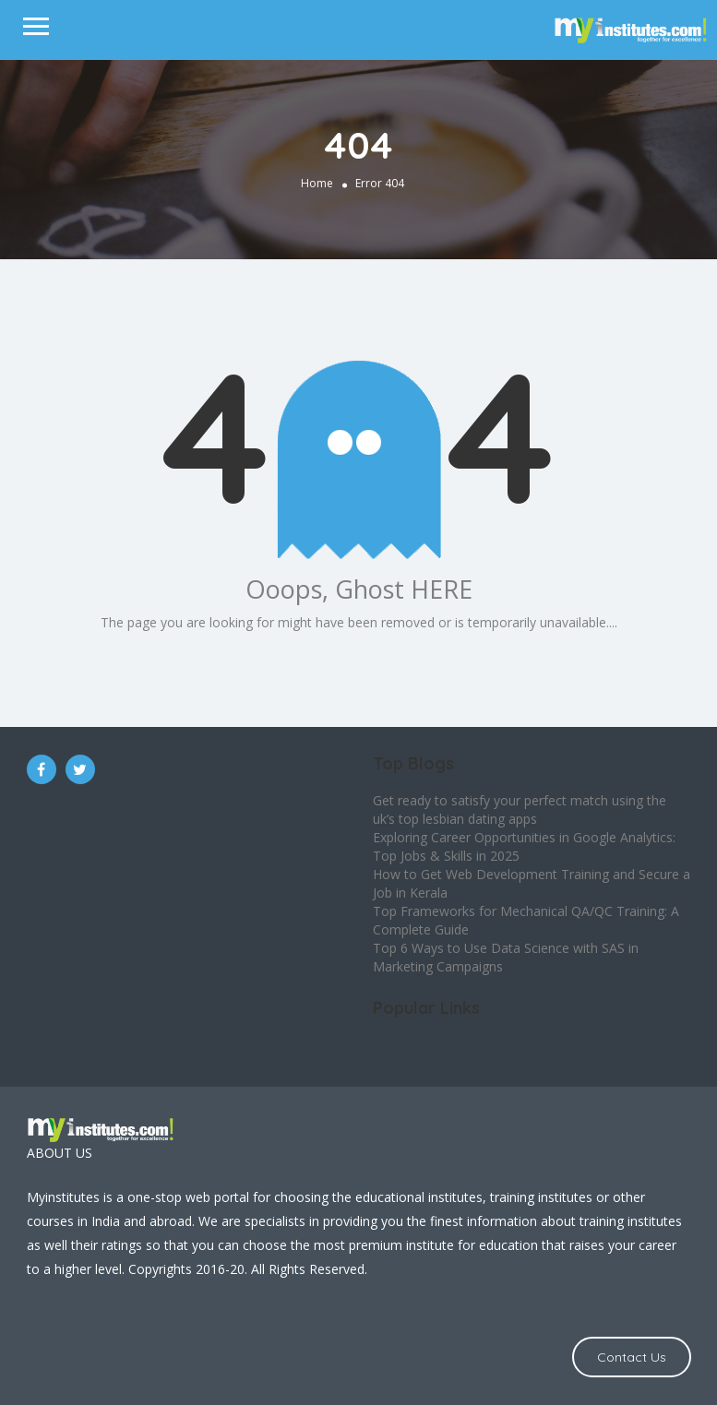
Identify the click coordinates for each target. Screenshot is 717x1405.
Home (317, 183)
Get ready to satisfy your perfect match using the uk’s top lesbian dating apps (519, 810)
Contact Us (631, 1357)
